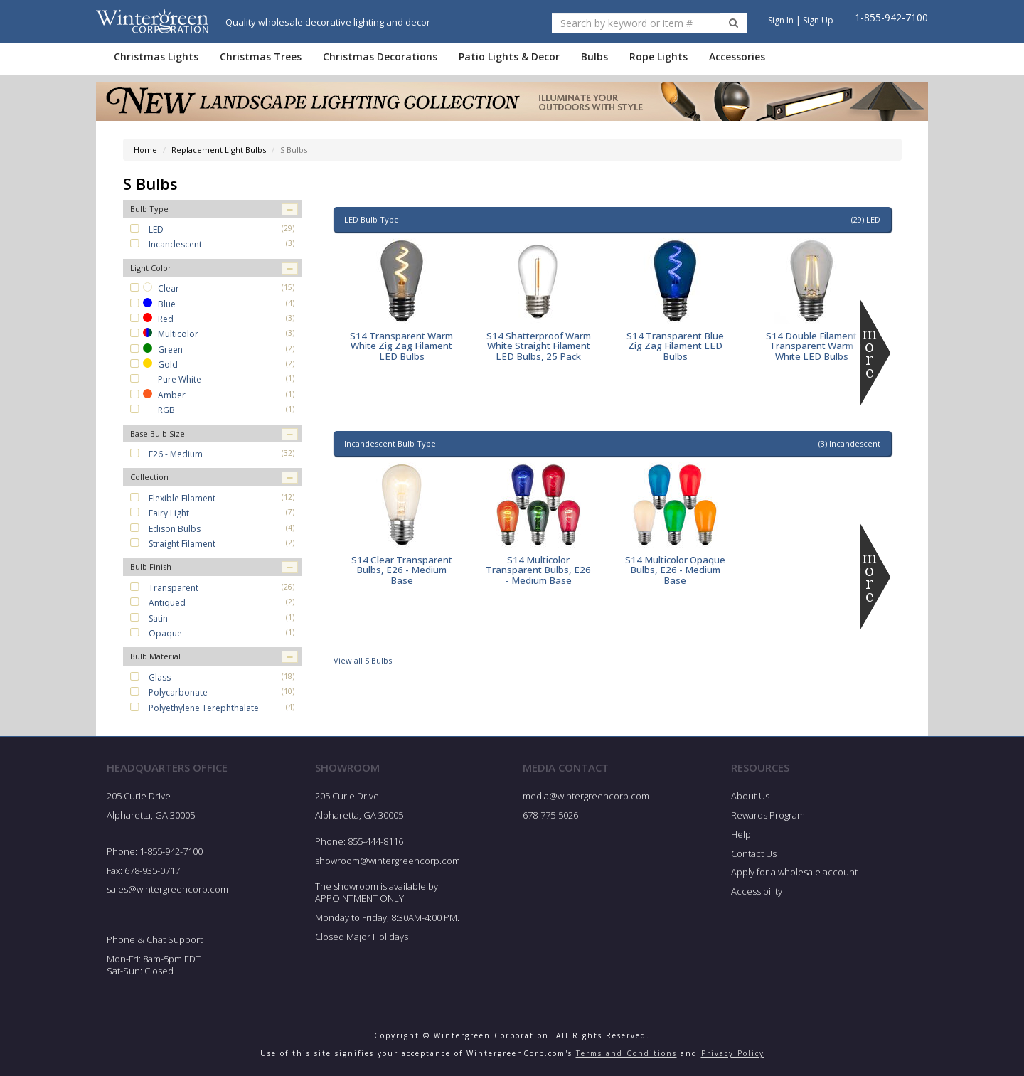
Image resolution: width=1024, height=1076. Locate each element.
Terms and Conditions (626, 1053)
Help (741, 834)
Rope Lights (658, 56)
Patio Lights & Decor (509, 56)
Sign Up (818, 20)
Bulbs (594, 56)
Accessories (737, 56)
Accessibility (756, 891)
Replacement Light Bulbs (218, 149)
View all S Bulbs (363, 660)
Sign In (781, 20)
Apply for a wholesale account (794, 871)
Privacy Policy (732, 1053)
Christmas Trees (261, 56)
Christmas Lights (156, 56)
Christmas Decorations (380, 56)
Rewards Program (768, 815)
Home (145, 149)
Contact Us (754, 853)
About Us (750, 795)
